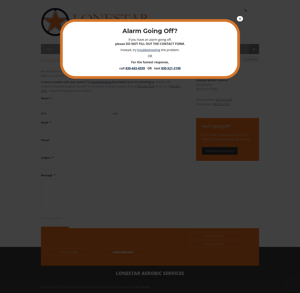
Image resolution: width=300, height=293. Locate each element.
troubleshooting (148, 50)
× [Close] (240, 18)
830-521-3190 (171, 68)
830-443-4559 (135, 68)
